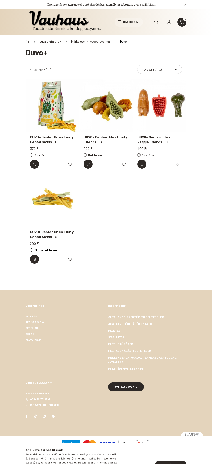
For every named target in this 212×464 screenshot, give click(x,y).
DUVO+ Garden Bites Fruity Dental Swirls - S (52, 234)
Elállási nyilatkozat (125, 369)
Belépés (31, 316)
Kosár (30, 333)
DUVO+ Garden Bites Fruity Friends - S (105, 139)
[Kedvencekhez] (70, 164)
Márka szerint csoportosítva (90, 41)
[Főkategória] (27, 41)
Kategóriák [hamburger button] (129, 21)
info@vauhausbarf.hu (45, 405)
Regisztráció (35, 322)
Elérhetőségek (120, 344)
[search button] (156, 22)
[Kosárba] (34, 164)
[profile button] (168, 22)
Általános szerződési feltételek (136, 317)
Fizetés (114, 330)
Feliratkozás (126, 387)
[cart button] (181, 22)
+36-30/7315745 (40, 399)
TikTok (35, 416)
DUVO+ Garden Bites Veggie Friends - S (153, 139)
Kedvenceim (33, 339)
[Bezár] (185, 4)
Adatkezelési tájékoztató (130, 324)
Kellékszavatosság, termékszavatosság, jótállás (142, 360)
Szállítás (116, 337)
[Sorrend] (159, 69)
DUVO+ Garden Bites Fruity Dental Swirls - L (52, 139)
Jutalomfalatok (50, 41)
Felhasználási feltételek (129, 351)
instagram (44, 416)
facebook (26, 416)
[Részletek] (34, 259)
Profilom (32, 328)
